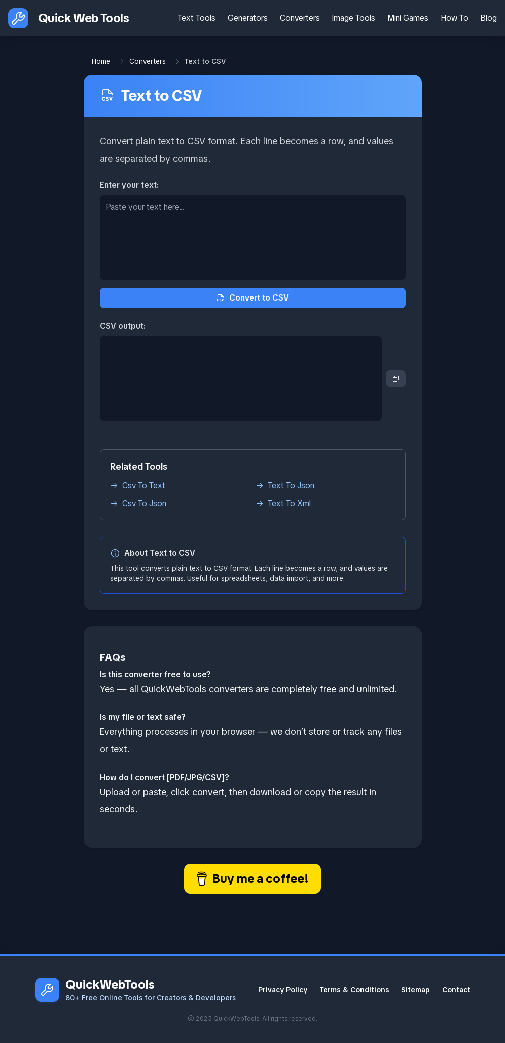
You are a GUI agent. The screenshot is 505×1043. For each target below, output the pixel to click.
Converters (300, 18)
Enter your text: (129, 185)
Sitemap (415, 989)
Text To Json (285, 485)
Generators (248, 18)
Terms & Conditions (354, 989)
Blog (488, 18)
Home (101, 61)
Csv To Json (138, 503)
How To (454, 18)
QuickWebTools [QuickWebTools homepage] (110, 984)
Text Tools (196, 18)
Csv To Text (137, 485)
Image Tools (353, 18)
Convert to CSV (252, 297)
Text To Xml (283, 503)
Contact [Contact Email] (456, 989)
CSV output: (123, 326)
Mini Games (407, 18)
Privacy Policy (282, 989)
